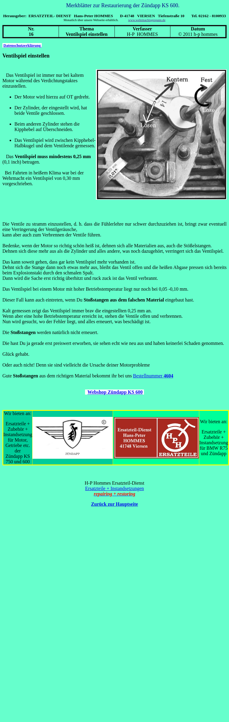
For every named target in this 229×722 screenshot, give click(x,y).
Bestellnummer (153, 375)
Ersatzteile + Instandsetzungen (114, 488)
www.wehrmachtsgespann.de (146, 20)
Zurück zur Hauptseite (114, 504)
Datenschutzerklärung (22, 45)
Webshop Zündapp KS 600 (115, 392)
